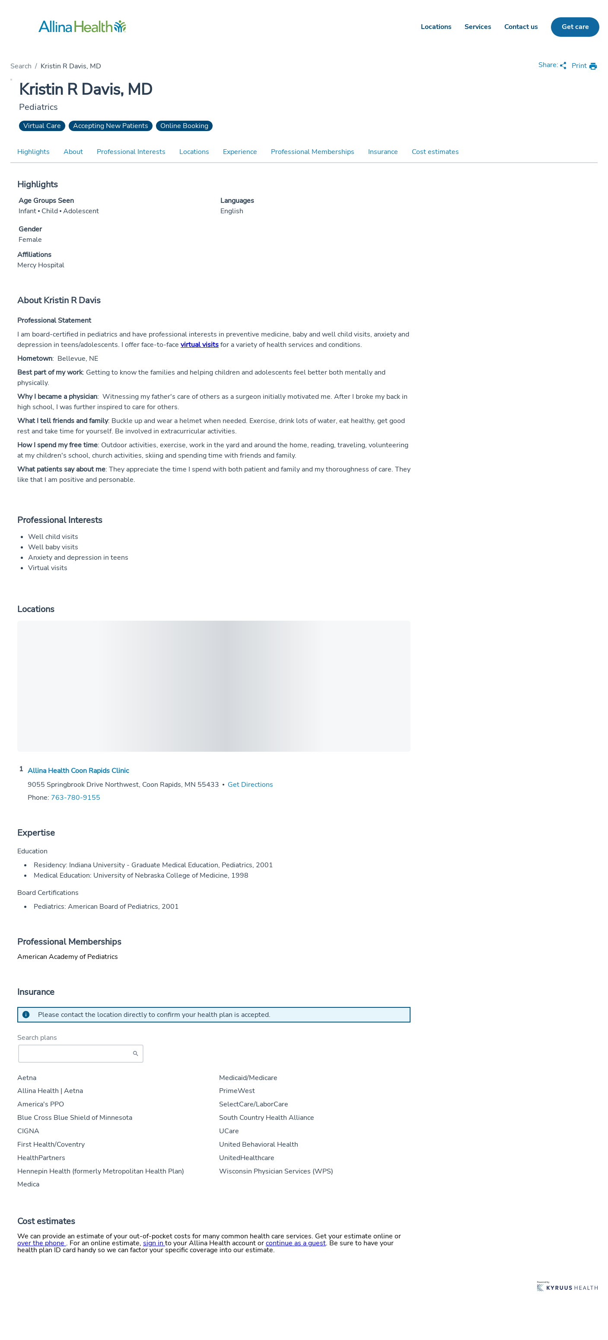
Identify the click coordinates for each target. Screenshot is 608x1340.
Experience (240, 152)
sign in (154, 1243)
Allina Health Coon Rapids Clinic (78, 770)
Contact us (521, 27)
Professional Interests (131, 152)
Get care (575, 27)
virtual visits (200, 344)
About (73, 152)
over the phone (41, 1243)
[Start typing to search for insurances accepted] (80, 1054)
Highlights (33, 152)
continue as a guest (296, 1243)
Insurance (383, 152)
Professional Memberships (312, 152)
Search (21, 66)
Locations (436, 27)
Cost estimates (435, 152)
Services (478, 27)
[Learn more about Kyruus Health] (567, 1287)
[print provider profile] (585, 66)
